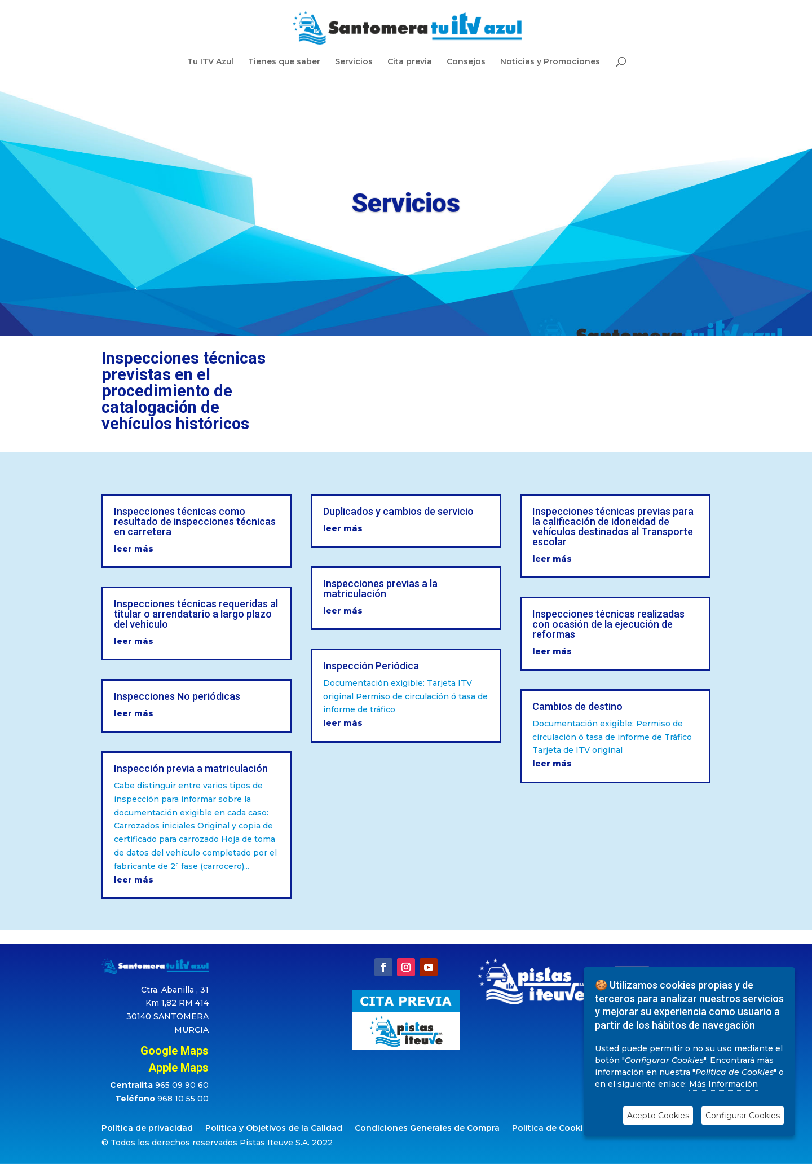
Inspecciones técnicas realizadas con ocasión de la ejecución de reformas (608, 624)
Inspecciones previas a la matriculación (380, 588)
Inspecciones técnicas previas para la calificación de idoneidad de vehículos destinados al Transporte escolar (613, 526)
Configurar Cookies (742, 1115)
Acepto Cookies (658, 1115)
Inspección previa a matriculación (191, 768)
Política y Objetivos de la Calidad (273, 1128)
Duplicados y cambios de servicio (398, 511)
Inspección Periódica (371, 666)
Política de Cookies (552, 1128)
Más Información (723, 1084)
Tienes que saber (284, 62)
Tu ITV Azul (210, 62)
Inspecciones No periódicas (177, 696)
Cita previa (409, 62)
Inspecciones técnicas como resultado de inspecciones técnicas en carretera (195, 521)
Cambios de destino (577, 706)
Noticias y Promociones (550, 62)
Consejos (466, 62)
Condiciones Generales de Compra (427, 1128)
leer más (133, 549)
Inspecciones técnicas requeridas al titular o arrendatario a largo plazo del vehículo (196, 614)
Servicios (354, 62)
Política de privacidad (147, 1128)
